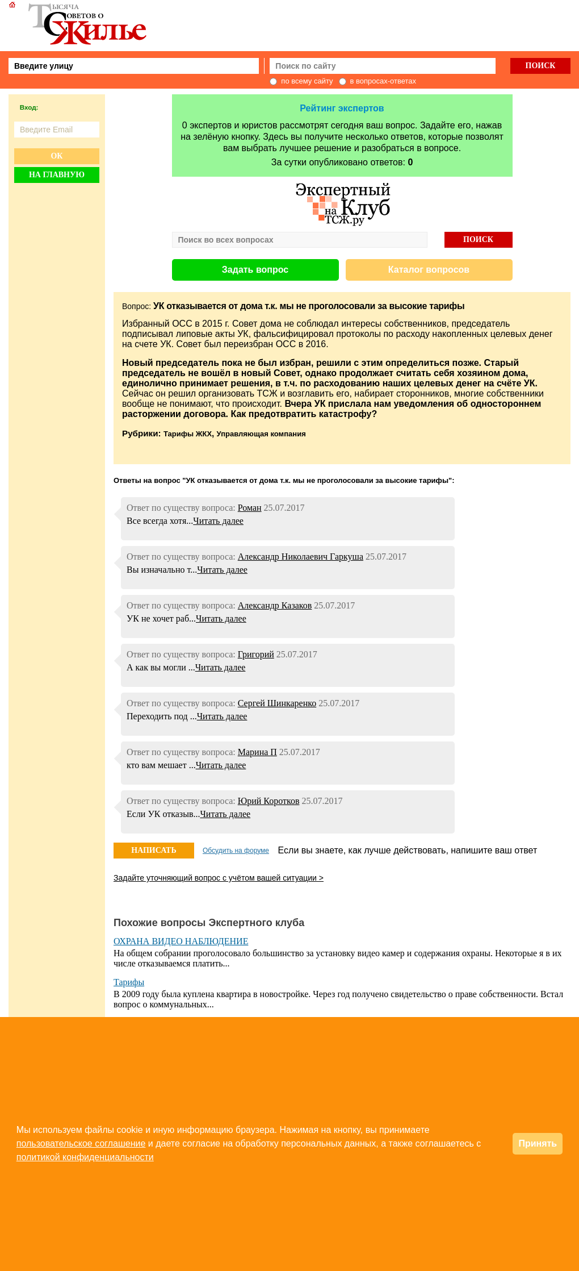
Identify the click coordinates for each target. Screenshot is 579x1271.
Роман (250, 507)
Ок (56, 156)
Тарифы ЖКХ (187, 434)
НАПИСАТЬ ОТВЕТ (153, 852)
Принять (537, 1143)
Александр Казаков (275, 605)
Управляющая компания (261, 434)
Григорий (256, 654)
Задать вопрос (255, 269)
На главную (57, 174)
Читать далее (218, 521)
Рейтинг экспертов (342, 108)
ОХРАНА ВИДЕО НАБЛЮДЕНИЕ (181, 941)
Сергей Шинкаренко (277, 703)
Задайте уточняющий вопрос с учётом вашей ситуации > (219, 877)
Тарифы (129, 982)
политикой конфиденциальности (85, 1157)
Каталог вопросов (428, 269)
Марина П (257, 752)
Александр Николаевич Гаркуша (300, 556)
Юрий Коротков (269, 801)
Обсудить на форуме (236, 851)
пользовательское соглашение (81, 1143)
